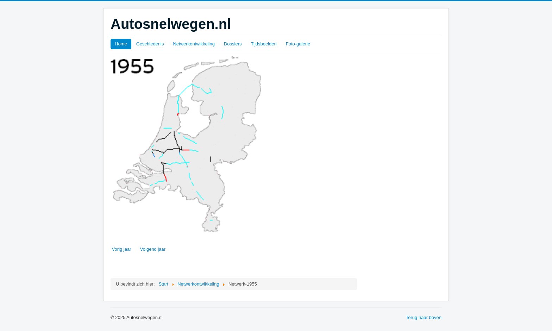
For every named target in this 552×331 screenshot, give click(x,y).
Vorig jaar (121, 249)
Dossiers (233, 43)
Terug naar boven (423, 317)
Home (121, 43)
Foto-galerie (298, 43)
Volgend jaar (152, 249)
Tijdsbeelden (264, 43)
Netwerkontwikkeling (194, 43)
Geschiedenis (150, 43)
